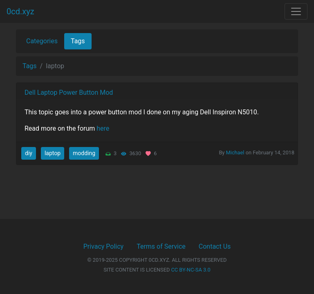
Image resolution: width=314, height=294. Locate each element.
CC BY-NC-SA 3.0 (191, 270)
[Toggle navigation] (296, 11)
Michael (235, 152)
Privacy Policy (103, 246)
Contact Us (215, 246)
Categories (42, 41)
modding (84, 153)
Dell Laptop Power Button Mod (69, 92)
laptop (53, 153)
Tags (78, 41)
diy (28, 153)
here (102, 128)
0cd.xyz (20, 11)
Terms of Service (161, 246)
